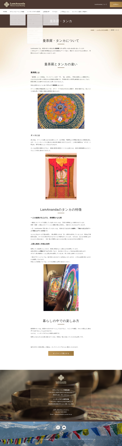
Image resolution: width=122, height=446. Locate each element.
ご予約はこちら (64, 11)
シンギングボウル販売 (33, 11)
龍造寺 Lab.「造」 (61, 394)
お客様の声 (46, 11)
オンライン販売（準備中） (80, 11)
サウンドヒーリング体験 (17, 11)
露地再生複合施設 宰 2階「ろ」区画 (61, 404)
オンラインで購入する (61, 353)
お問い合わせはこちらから (61, 409)
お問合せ (115, 4)
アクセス (54, 11)
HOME (5, 11)
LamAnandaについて (101, 4)
